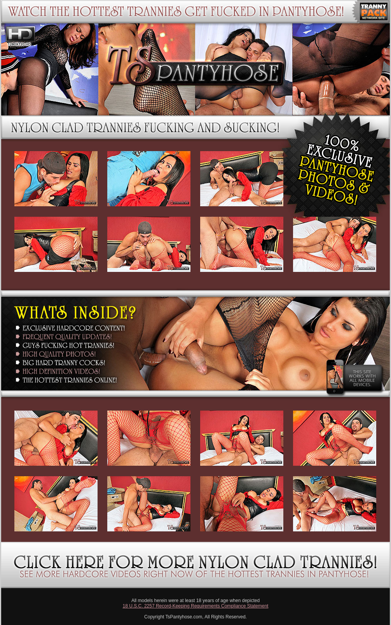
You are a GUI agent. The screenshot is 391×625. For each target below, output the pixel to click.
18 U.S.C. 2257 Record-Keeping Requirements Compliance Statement (196, 606)
